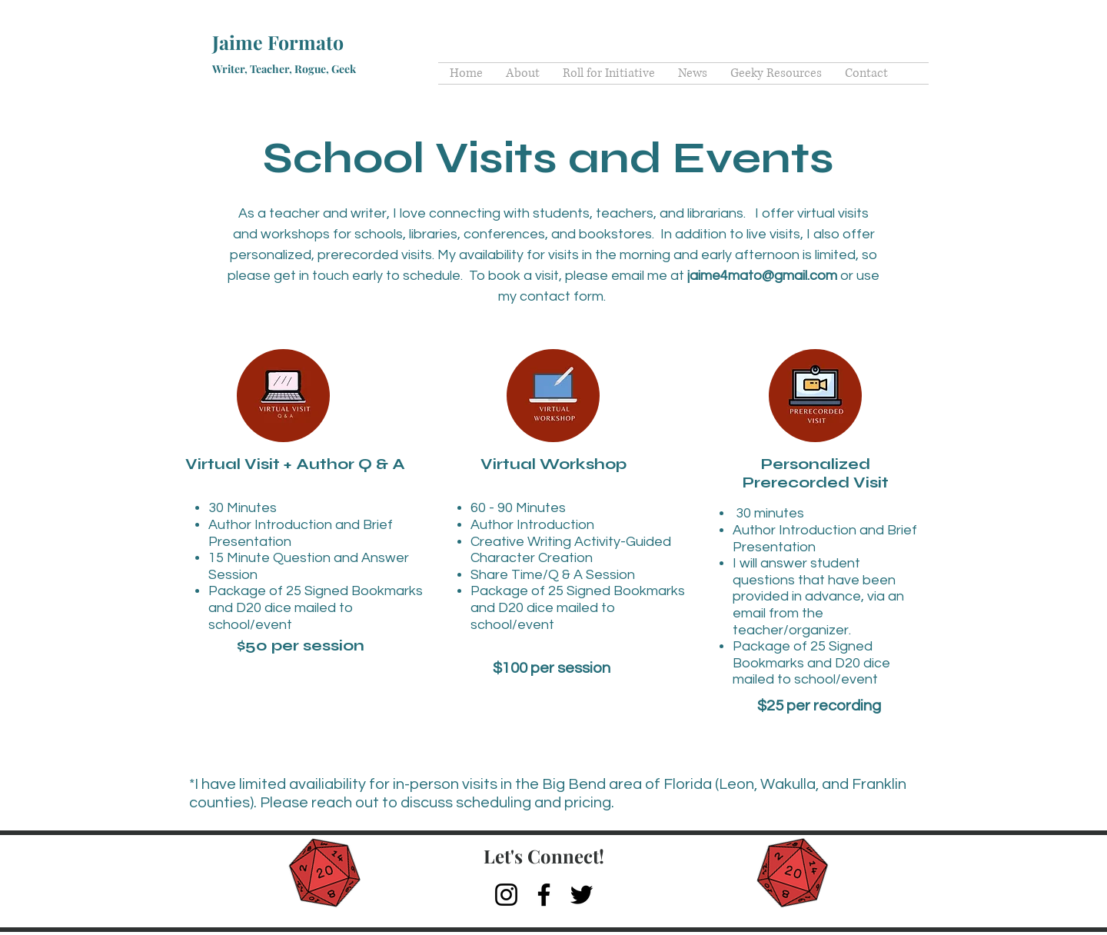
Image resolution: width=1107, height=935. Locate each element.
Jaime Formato (278, 42)
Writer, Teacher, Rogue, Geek (284, 69)
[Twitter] (582, 895)
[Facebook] (544, 895)
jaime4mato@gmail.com (762, 275)
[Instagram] (506, 895)
